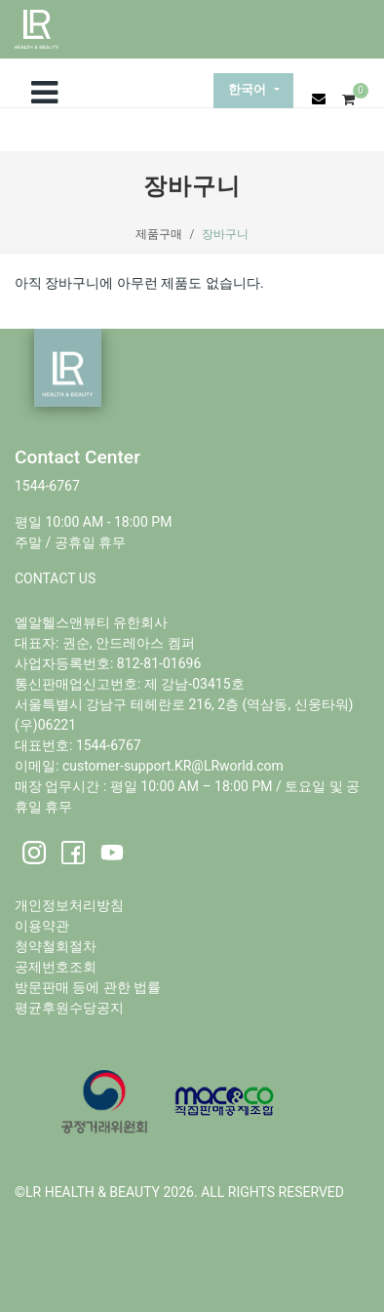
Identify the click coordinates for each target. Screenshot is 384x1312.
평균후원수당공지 (69, 1007)
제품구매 (158, 234)
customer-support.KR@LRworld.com (173, 766)
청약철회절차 (55, 946)
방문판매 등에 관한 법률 (88, 987)
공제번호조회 (55, 966)
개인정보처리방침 (69, 905)
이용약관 (42, 926)
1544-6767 (47, 486)
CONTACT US (55, 578)
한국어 (249, 90)
